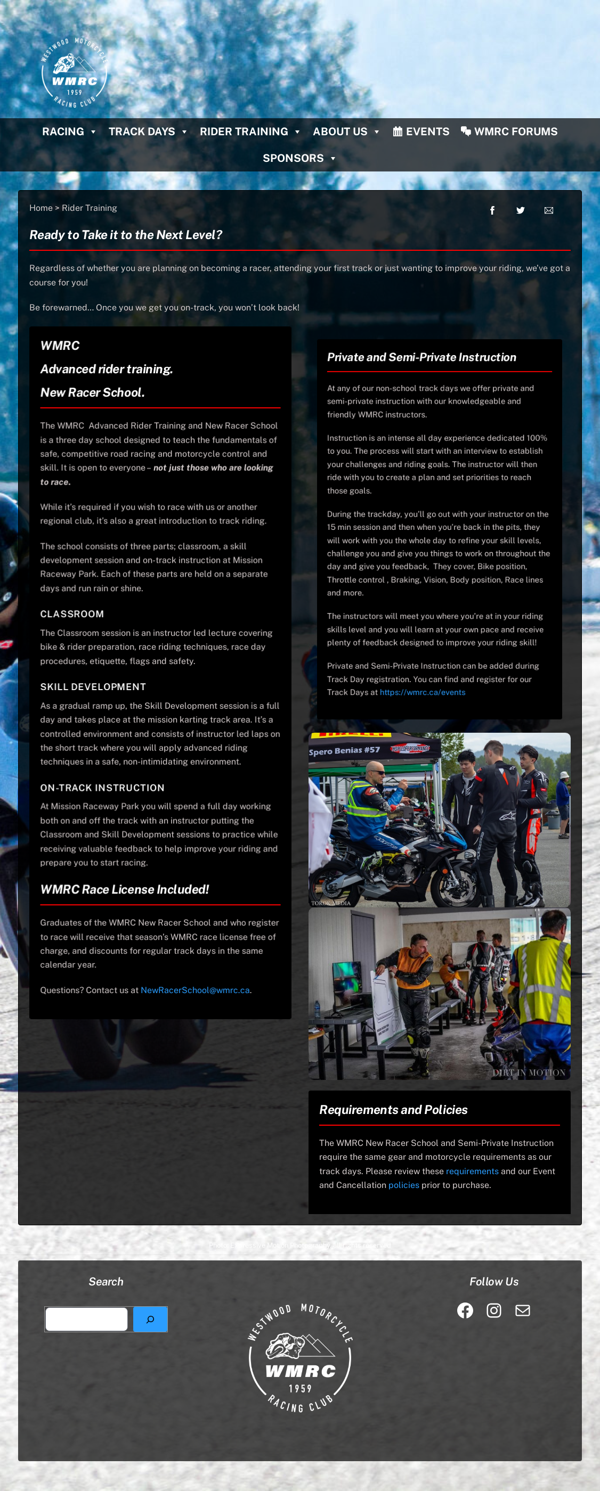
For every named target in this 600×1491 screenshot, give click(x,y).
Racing (70, 131)
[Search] (150, 1319)
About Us (347, 131)
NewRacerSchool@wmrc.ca (192, 962)
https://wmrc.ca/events (429, 640)
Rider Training (251, 131)
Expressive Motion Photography (280, 1245)
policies (403, 1185)
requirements (472, 1171)
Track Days (149, 131)
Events (428, 131)
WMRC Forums (516, 131)
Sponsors (300, 158)
